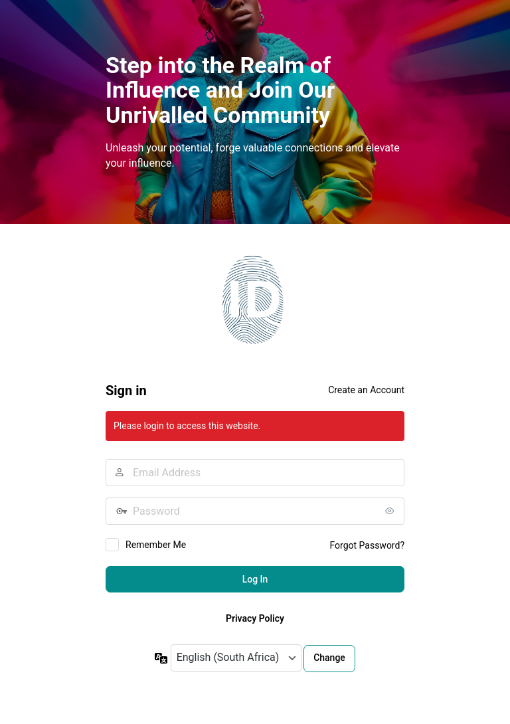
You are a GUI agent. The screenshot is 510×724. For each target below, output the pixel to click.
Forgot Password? (366, 545)
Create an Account (366, 390)
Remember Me (156, 544)
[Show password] (391, 511)
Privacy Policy (255, 618)
